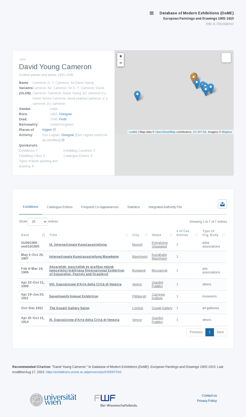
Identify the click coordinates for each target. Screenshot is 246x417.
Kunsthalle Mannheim (159, 256)
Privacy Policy (207, 401)
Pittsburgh (139, 296)
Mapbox (227, 131)
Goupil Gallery (162, 308)
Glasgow (65, 114)
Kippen (47, 130)
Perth (63, 119)
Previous (196, 332)
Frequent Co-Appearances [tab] (99, 207)
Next (220, 332)
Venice (137, 284)
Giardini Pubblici (157, 284)
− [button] (120, 63)
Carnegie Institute (158, 296)
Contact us (209, 395)
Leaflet (133, 131)
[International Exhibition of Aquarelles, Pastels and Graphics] (86, 270)
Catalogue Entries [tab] (59, 207)
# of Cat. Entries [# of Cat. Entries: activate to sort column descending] (183, 233)
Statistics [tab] (133, 207)
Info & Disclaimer (220, 24)
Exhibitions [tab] (30, 207)
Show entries (38, 222)
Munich (137, 244)
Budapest (139, 270)
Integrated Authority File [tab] (165, 207)
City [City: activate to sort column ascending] (135, 235)
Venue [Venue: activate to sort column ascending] (156, 235)
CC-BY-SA (199, 131)
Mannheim (140, 257)
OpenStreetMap (165, 131)
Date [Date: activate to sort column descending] (25, 235)
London (137, 308)
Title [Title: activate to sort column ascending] (53, 235)
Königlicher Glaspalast (160, 244)
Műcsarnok (159, 270)
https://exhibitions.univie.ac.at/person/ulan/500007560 (83, 372)
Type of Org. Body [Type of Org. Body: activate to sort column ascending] (210, 233)
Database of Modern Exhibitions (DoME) (197, 15)
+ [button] (120, 56)
